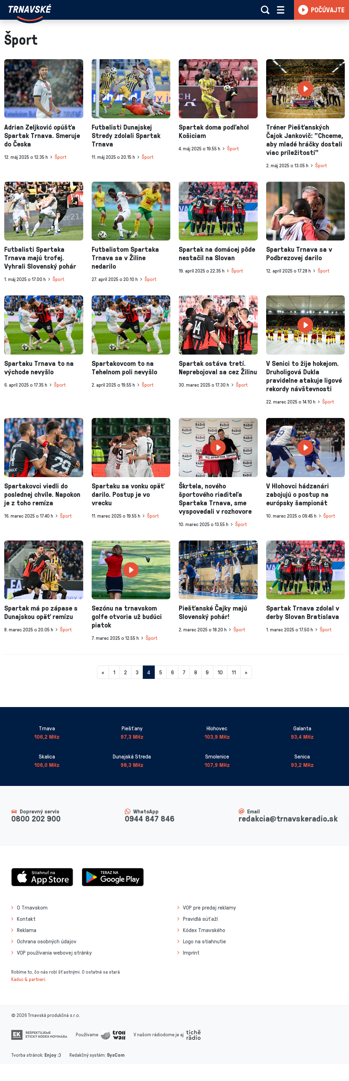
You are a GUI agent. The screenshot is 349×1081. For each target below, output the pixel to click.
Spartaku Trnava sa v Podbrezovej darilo (299, 253)
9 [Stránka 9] (207, 672)
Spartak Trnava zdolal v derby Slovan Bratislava (302, 612)
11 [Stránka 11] (234, 672)
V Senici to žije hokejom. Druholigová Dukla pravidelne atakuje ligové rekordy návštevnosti (304, 375)
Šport (60, 157)
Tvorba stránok (26, 1054)
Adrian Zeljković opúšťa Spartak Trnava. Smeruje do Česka (42, 135)
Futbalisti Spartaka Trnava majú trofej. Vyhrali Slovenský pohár (40, 257)
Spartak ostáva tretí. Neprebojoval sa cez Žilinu (218, 367)
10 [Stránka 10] (220, 672)
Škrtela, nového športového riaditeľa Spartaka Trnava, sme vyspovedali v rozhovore (215, 498)
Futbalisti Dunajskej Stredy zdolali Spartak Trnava (126, 135)
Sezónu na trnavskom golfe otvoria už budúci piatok (127, 616)
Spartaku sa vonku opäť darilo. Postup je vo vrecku (128, 494)
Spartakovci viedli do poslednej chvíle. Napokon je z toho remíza (42, 494)
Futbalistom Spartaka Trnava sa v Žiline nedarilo (125, 257)
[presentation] (43, 88)
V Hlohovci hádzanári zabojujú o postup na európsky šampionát (297, 494)
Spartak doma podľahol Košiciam (214, 131)
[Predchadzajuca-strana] (103, 672)
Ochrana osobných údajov (46, 941)
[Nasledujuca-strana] (246, 672)
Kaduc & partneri (28, 979)
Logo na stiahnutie (204, 941)
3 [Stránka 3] (137, 672)
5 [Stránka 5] (160, 672)
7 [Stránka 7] (184, 672)
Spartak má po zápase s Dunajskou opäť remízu (41, 612)
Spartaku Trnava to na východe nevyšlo (39, 367)
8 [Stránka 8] (195, 672)
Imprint (191, 952)
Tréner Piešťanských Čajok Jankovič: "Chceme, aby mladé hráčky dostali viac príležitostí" (304, 139)
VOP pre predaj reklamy (209, 907)
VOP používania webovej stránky (54, 952)
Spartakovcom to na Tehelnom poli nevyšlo (124, 367)
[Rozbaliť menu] (280, 10)
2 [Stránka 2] (125, 672)
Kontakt (26, 919)
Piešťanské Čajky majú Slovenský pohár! (213, 612)
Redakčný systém (87, 1054)
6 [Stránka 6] (172, 672)
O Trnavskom (32, 907)
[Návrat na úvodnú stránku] (29, 12)
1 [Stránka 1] (114, 672)
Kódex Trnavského (204, 930)
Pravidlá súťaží (200, 919)
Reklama (26, 930)
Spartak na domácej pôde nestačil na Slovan (217, 253)
